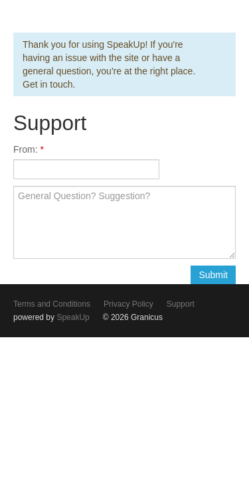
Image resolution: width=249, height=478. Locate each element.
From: (26, 149)
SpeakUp (72, 317)
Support (181, 304)
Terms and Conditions (51, 304)
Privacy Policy (128, 304)
